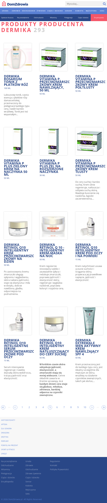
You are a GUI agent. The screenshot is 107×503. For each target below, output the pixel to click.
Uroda (28, 461)
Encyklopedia (7, 481)
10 (85, 407)
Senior (28, 481)
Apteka (4, 424)
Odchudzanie (7, 465)
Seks (27, 493)
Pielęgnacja (6, 473)
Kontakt (53, 465)
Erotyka (4, 437)
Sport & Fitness (8, 449)
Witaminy (5, 469)
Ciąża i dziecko (8, 477)
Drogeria (5, 433)
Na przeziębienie (9, 461)
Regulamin (55, 461)
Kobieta (29, 485)
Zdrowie (29, 465)
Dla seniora (6, 428)
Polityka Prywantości (59, 469)
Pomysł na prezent (9, 445)
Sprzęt (4, 454)
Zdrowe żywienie (33, 473)
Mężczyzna (30, 489)
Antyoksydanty (8, 420)
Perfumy (5, 441)
